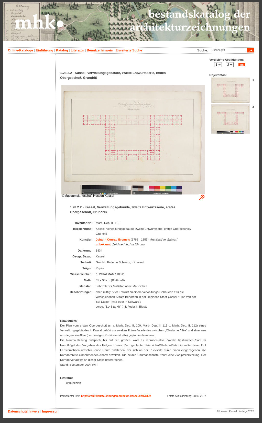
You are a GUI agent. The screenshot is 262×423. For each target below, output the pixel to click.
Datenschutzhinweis (23, 411)
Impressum (50, 411)
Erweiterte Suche (128, 50)
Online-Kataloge (20, 50)
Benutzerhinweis (100, 50)
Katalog (62, 50)
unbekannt (103, 244)
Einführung (44, 50)
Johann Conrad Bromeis (113, 239)
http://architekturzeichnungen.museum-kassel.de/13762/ (116, 396)
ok (241, 64)
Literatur (77, 50)
